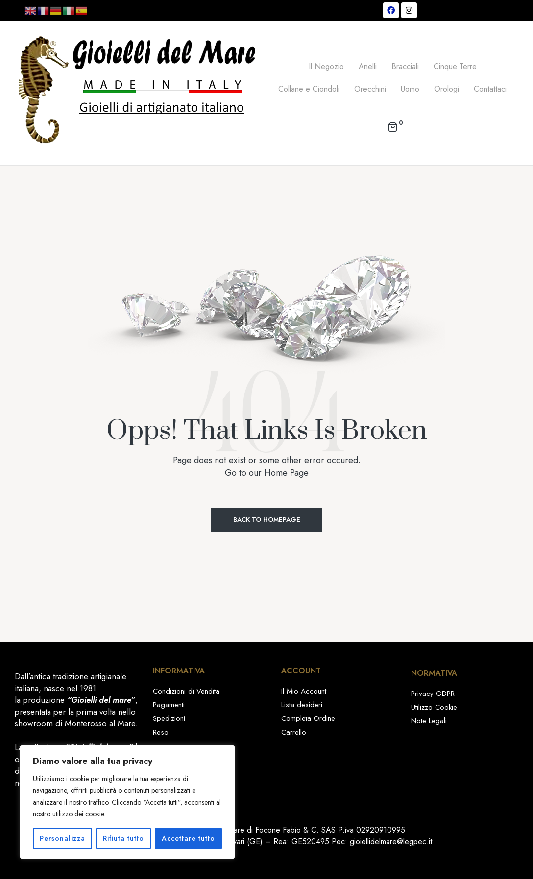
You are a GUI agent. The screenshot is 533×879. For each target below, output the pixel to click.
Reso (161, 732)
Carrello (293, 732)
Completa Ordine (308, 718)
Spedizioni (169, 718)
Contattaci (490, 88)
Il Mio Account (303, 691)
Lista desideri (301, 704)
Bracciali (405, 66)
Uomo (410, 88)
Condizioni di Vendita (186, 691)
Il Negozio (326, 66)
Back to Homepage (266, 519)
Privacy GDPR (433, 693)
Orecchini (370, 88)
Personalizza (62, 838)
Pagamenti (169, 704)
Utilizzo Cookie (434, 707)
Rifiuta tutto (123, 838)
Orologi (446, 88)
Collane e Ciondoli (308, 88)
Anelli (368, 66)
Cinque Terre (455, 66)
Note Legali (429, 721)
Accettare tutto (188, 838)
